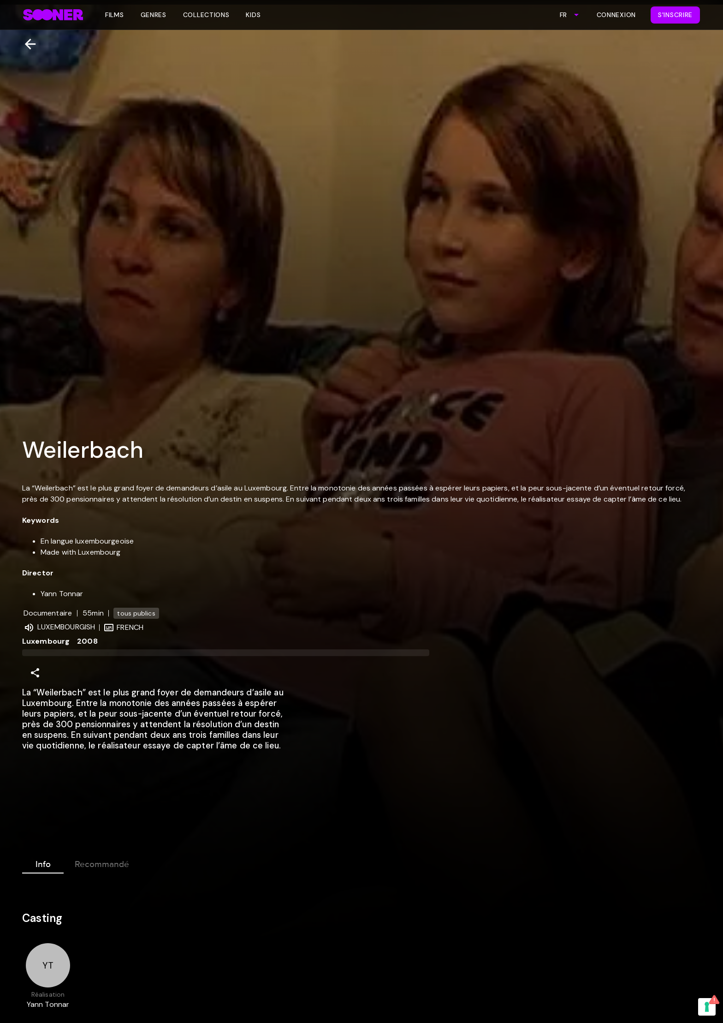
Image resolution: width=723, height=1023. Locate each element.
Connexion (616, 15)
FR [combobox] (563, 15)
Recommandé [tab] (102, 862)
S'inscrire (675, 15)
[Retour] (26, 44)
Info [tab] (43, 862)
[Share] (35, 673)
